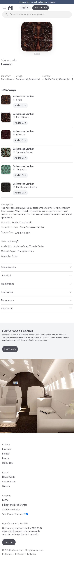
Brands (5, 454)
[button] (4, 8)
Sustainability (8, 482)
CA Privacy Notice (11, 509)
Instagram (7, 554)
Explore (52, 2)
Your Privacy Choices (15, 514)
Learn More (10, 349)
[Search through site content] (38, 14)
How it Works (8, 477)
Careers (6, 486)
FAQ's (5, 500)
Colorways (9, 90)
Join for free (40, 8)
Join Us (8, 542)
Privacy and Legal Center (14, 505)
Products (6, 449)
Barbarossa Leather (9, 60)
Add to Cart (20, 105)
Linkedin (31, 554)
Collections (7, 463)
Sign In (25, 8)
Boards (5, 458)
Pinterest (19, 554)
